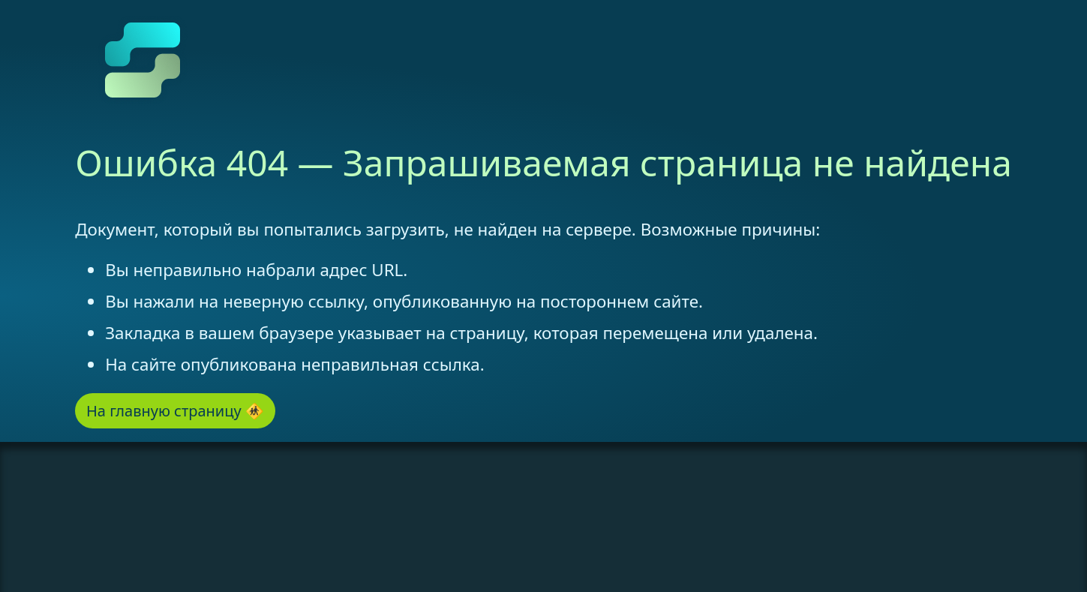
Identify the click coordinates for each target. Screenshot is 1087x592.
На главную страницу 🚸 (175, 411)
